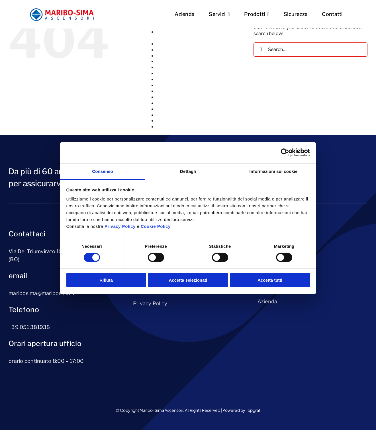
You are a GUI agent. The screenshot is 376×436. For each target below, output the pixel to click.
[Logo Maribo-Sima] (61, 6)
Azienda (165, 56)
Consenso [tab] (102, 171)
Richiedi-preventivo (177, 109)
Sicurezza (166, 127)
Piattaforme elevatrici (180, 97)
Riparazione (169, 115)
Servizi (163, 121)
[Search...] (310, 49)
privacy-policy (171, 103)
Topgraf (253, 410)
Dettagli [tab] (188, 171)
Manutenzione (171, 91)
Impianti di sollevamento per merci (193, 79)
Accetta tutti (270, 280)
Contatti (165, 61)
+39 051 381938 (29, 327)
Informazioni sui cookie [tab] (274, 171)
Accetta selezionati (188, 280)
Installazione (170, 85)
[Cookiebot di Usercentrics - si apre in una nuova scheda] (285, 152)
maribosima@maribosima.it (42, 293)
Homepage (168, 73)
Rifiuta (106, 280)
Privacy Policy (150, 303)
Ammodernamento (177, 44)
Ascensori (167, 50)
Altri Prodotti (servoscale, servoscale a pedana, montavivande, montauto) (198, 35)
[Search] (261, 49)
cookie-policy (171, 67)
